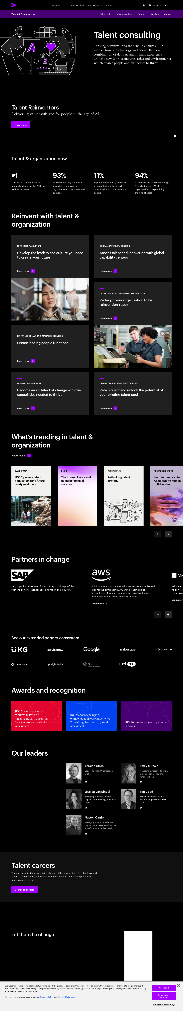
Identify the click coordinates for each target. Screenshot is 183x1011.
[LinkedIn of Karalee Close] (86, 782)
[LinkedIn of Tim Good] (141, 808)
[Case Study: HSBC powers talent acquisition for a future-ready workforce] (31, 496)
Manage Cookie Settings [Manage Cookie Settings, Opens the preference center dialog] (164, 1004)
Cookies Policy (47, 997)
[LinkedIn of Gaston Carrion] (86, 833)
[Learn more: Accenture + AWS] (100, 603)
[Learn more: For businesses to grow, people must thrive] (50, 346)
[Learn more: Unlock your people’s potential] (133, 393)
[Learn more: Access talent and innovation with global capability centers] (133, 256)
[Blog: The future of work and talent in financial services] (77, 496)
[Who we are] (95, 5)
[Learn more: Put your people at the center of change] (50, 393)
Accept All (164, 988)
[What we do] (59, 5)
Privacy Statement (66, 997)
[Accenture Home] (20, 5)
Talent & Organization (23, 14)
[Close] (178, 985)
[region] (91, 996)
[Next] (168, 534)
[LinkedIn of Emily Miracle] (141, 782)
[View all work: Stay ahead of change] (21, 455)
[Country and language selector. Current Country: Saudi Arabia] (159, 5)
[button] (20, 124)
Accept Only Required (164, 996)
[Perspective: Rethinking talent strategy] (124, 496)
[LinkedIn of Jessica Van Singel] (86, 808)
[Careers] (112, 5)
